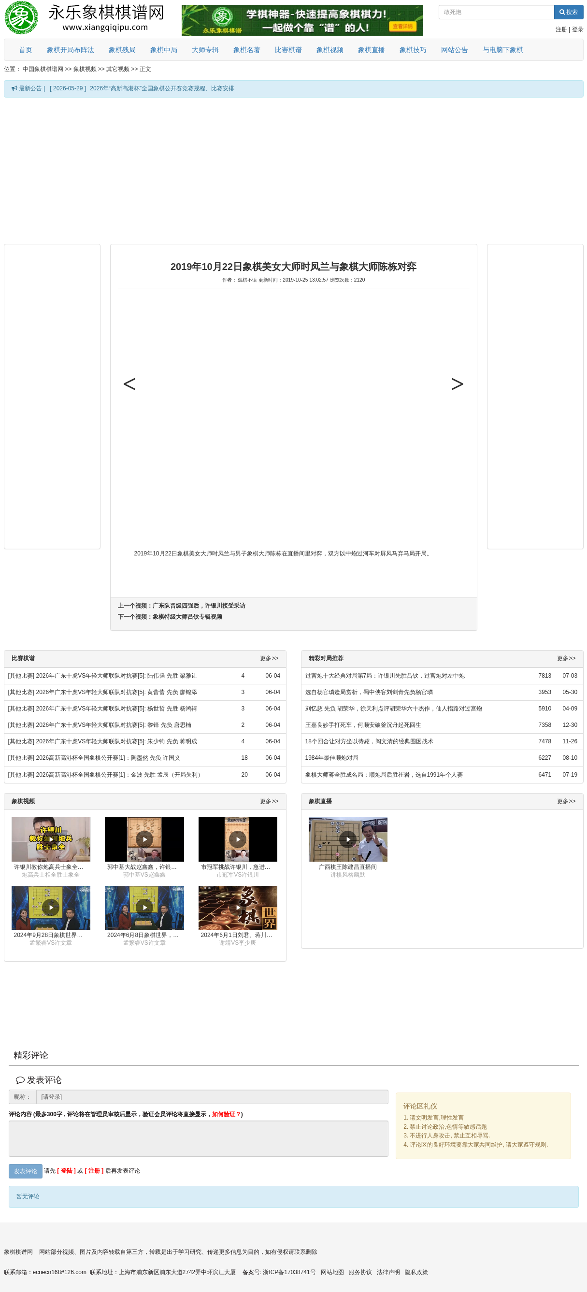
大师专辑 (205, 50)
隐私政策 (416, 1272)
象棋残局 (122, 50)
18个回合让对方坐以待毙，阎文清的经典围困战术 (369, 741)
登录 (578, 29)
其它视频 (117, 69)
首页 (25, 50)
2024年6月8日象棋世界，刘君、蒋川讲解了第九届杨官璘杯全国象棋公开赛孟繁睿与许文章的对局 (145, 935)
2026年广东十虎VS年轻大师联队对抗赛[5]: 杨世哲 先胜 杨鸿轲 (116, 708)
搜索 (568, 12)
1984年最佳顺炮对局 (332, 757)
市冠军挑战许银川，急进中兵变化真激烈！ (239, 867)
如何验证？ (226, 1114)
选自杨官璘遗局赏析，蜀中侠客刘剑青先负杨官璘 (369, 692)
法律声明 (388, 1272)
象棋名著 (246, 50)
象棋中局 (163, 50)
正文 (145, 69)
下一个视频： (170, 616)
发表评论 (25, 1171)
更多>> (269, 658)
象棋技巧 (413, 50)
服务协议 (360, 1272)
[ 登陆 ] (66, 1170)
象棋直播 (371, 50)
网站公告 (454, 50)
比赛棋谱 (288, 50)
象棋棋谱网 (18, 1252)
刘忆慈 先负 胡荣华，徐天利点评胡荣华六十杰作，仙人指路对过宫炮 (394, 708)
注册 (561, 29)
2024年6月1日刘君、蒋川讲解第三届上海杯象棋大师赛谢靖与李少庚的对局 (239, 935)
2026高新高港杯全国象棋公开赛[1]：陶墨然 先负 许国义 (108, 757)
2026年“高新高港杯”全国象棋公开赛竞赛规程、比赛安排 (162, 88)
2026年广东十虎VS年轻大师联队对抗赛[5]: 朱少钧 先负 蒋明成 (116, 741)
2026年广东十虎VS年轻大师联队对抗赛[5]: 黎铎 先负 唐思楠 (113, 725)
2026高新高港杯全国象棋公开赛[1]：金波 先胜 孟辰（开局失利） (120, 774)
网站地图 (332, 1272)
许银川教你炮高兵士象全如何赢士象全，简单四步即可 (52, 867)
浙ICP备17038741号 (289, 1272)
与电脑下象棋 (503, 50)
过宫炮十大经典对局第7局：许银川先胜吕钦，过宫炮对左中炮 (385, 675)
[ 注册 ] (94, 1170)
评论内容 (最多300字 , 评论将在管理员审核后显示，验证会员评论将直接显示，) (126, 1114)
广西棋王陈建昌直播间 (348, 867)
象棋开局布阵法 (70, 50)
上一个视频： (181, 605)
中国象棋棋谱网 (43, 69)
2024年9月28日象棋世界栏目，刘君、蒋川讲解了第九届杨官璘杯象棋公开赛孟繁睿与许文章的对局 (52, 935)
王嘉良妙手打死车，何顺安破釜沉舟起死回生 (363, 725)
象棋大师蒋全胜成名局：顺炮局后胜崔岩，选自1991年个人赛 (384, 774)
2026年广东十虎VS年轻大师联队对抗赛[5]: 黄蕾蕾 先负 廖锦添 (116, 692)
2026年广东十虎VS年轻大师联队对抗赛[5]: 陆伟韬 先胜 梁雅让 (116, 675)
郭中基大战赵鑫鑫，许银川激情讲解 (145, 867)
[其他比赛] (21, 675)
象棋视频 (330, 50)
